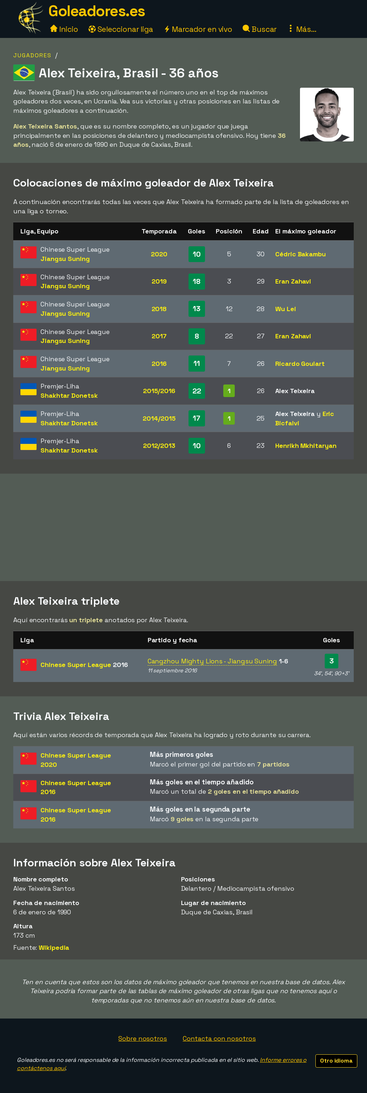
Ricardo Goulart (300, 363)
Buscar (260, 29)
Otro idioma (336, 1060)
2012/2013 (159, 445)
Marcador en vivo (197, 29)
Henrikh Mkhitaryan (305, 445)
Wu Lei (285, 309)
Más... (301, 29)
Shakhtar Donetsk (68, 395)
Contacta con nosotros (219, 1038)
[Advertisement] (183, 527)
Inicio (64, 29)
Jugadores (32, 55)
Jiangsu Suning (65, 259)
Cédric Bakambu (300, 254)
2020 (159, 254)
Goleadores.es (96, 10)
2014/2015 (159, 418)
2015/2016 (159, 391)
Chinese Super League (84, 665)
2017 (159, 336)
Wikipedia (54, 947)
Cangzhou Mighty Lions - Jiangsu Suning (212, 661)
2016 (159, 363)
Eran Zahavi (293, 281)
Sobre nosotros (142, 1038)
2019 (159, 281)
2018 (159, 309)
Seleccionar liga (121, 29)
